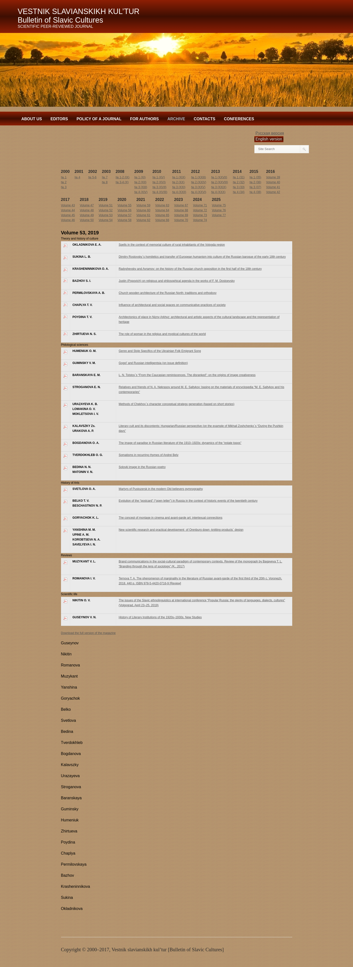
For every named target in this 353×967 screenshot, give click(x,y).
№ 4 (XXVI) (198, 192)
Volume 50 (87, 220)
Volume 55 (125, 205)
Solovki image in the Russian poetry (142, 467)
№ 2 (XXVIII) (219, 182)
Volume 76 (219, 210)
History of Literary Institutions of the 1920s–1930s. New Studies (160, 617)
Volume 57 (125, 215)
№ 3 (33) (239, 187)
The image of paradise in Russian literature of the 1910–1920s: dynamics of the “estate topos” (180, 443)
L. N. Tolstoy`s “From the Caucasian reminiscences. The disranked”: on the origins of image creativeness (187, 375)
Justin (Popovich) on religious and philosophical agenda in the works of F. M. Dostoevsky (177, 281)
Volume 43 (68, 205)
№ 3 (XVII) (160, 187)
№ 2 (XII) (140, 182)
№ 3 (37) (255, 187)
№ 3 (64, 187)
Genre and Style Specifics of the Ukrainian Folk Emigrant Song (160, 351)
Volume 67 (181, 205)
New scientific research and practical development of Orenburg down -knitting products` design (181, 529)
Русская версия (270, 133)
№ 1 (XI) (140, 177)
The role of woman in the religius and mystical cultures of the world (162, 334)
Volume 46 (68, 220)
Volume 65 (162, 215)
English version (269, 139)
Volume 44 (68, 210)
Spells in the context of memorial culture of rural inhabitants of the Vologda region (172, 244)
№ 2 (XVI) (159, 182)
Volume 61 (143, 215)
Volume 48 (87, 210)
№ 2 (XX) (178, 182)
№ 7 (104, 177)
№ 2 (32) (239, 182)
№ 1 (64, 177)
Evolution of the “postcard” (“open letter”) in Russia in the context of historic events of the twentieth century (188, 500)
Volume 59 (143, 205)
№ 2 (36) (255, 182)
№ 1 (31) (239, 177)
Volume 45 (68, 215)
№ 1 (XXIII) (198, 177)
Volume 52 (106, 210)
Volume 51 (106, 205)
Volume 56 (125, 210)
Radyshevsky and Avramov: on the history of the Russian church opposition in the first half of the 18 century (190, 269)
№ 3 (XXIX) (218, 187)
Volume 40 (273, 182)
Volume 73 (200, 215)
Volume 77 (219, 215)
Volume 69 (181, 215)
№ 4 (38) (255, 192)
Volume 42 (273, 192)
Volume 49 (87, 215)
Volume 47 (87, 205)
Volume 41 (273, 187)
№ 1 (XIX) (178, 177)
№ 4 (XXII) (179, 192)
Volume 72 (200, 210)
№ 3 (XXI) (178, 187)
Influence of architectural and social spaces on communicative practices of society (172, 305)
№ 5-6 (92, 177)
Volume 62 (143, 220)
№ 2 (64, 182)
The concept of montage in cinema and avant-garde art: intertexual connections (170, 517)
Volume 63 (162, 205)
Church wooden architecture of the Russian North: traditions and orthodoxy (167, 293)
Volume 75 (219, 205)
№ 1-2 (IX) (122, 177)
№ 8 (104, 182)
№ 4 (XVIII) (160, 192)
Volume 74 (200, 220)
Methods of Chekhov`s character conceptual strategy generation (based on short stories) (176, 404)
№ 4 (77, 177)
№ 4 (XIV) (141, 192)
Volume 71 (200, 205)
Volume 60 (143, 210)
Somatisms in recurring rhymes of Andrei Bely (148, 455)
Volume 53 (106, 215)
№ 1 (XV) (159, 177)
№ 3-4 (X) (122, 182)
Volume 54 (106, 220)
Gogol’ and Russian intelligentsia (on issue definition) (153, 363)
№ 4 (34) (239, 192)
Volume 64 (162, 210)
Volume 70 (181, 220)
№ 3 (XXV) (198, 187)
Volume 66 (162, 220)
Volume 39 (273, 177)
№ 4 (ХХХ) (218, 192)
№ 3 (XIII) (140, 187)
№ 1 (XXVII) (219, 177)
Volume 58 (125, 220)
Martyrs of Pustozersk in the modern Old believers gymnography (161, 489)
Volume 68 (181, 210)
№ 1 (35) (255, 177)
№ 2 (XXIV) (198, 182)
